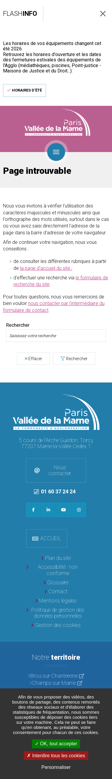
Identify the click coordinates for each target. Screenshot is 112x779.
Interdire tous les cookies (56, 755)
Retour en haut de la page (106, 388)
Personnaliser (56, 767)
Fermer (103, 13)
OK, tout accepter (56, 743)
